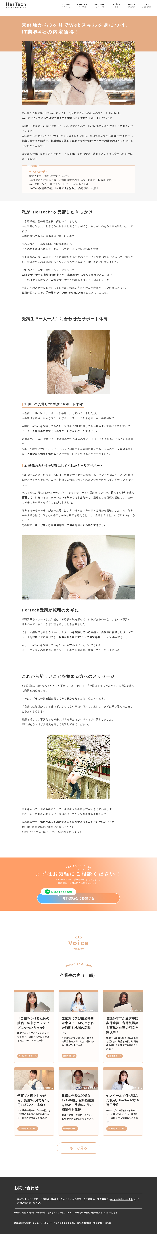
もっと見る (78, 1148)
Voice (131, 5)
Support (100, 5)
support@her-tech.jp (121, 1199)
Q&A (146, 5)
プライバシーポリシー (42, 1223)
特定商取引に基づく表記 (64, 1223)
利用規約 (27, 1223)
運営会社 (18, 1223)
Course (82, 5)
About (66, 5)
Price (116, 5)
